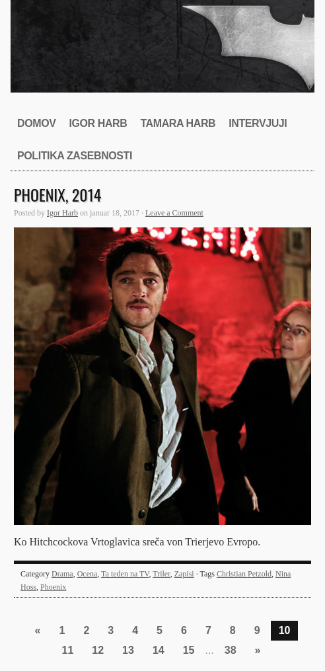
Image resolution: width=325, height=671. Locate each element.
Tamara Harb (177, 123)
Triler (161, 573)
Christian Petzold (244, 573)
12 (98, 650)
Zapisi (184, 573)
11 (67, 650)
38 (230, 650)
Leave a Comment (174, 212)
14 (158, 650)
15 (189, 650)
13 (128, 650)
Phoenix (53, 587)
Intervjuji (258, 123)
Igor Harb (98, 123)
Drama (62, 573)
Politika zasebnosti (74, 155)
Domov (36, 123)
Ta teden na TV (125, 573)
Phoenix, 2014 (57, 194)
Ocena (87, 573)
